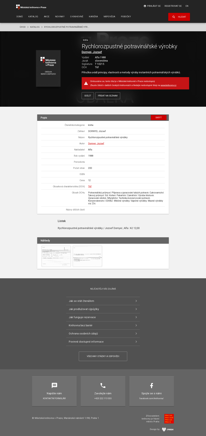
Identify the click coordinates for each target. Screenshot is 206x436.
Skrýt (159, 117)
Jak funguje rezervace (82, 317)
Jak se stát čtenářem (81, 300)
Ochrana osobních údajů (83, 333)
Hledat (179, 17)
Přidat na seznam (107, 95)
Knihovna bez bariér (81, 325)
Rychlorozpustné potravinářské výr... (66, 27)
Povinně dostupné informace (86, 341)
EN (187, 6)
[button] (48, 68)
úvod (23, 27)
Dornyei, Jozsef (92, 52)
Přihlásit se (152, 6)
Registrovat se (173, 6)
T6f (90, 186)
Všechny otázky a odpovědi (103, 356)
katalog (35, 27)
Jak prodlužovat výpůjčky (84, 309)
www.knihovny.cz (168, 85)
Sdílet (87, 95)
